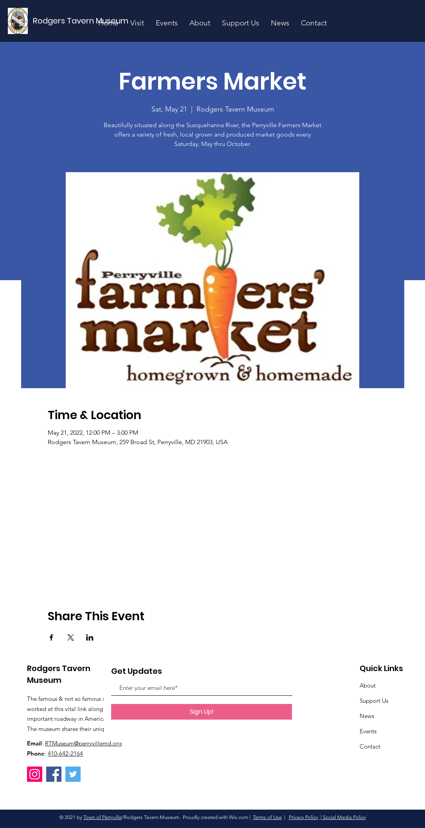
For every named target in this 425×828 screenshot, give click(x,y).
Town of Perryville (102, 817)
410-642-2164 (65, 753)
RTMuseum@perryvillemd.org (83, 743)
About (368, 685)
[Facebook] (53, 774)
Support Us (374, 700)
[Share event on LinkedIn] (90, 637)
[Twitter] (73, 774)
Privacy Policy (303, 817)
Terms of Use (267, 817)
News (367, 716)
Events (368, 731)
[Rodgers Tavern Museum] (81, 20)
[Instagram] (34, 774)
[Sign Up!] (201, 712)
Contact (370, 746)
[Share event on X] (70, 637)
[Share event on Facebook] (51, 637)
